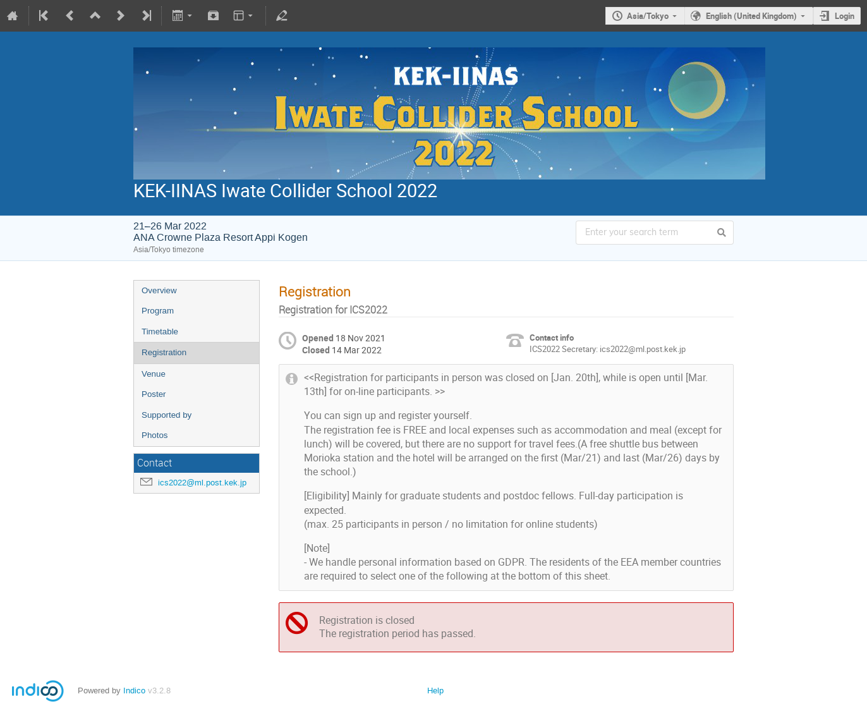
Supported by (166, 415)
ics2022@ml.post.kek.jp (202, 482)
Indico (134, 690)
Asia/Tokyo (648, 15)
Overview (159, 290)
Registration (164, 352)
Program (158, 310)
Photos (155, 435)
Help (435, 690)
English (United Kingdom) (751, 15)
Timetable (160, 331)
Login (844, 15)
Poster (154, 394)
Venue (154, 374)
